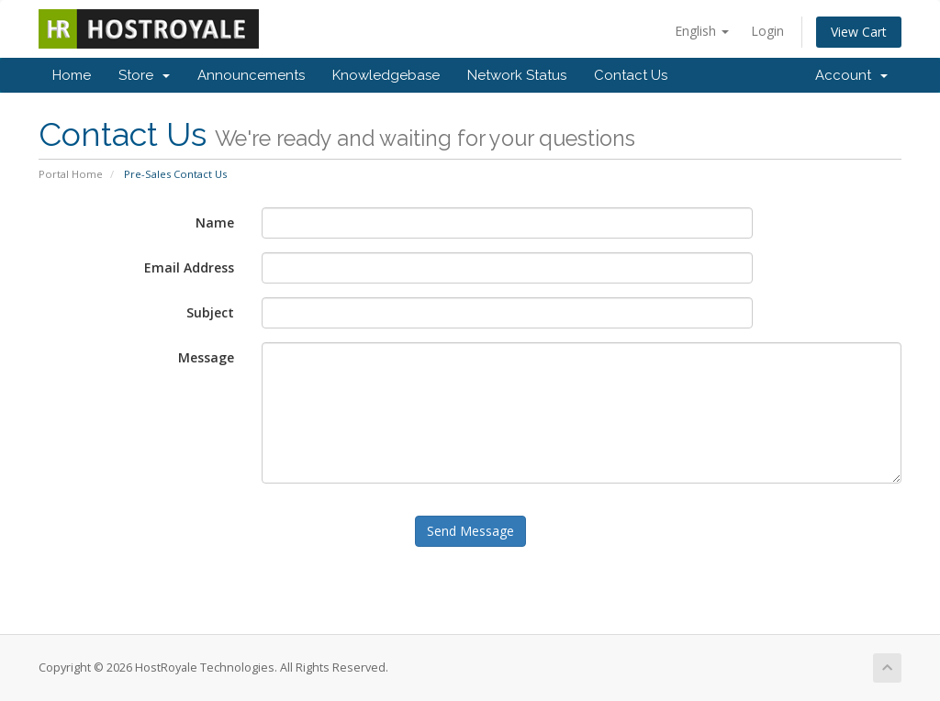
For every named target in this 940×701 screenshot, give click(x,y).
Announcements (251, 75)
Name (215, 222)
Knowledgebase (386, 75)
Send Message (470, 531)
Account (851, 75)
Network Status (516, 75)
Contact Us (630, 75)
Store (144, 75)
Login (767, 30)
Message (206, 357)
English (702, 30)
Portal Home (71, 174)
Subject (210, 312)
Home (71, 75)
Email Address (189, 267)
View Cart (859, 31)
